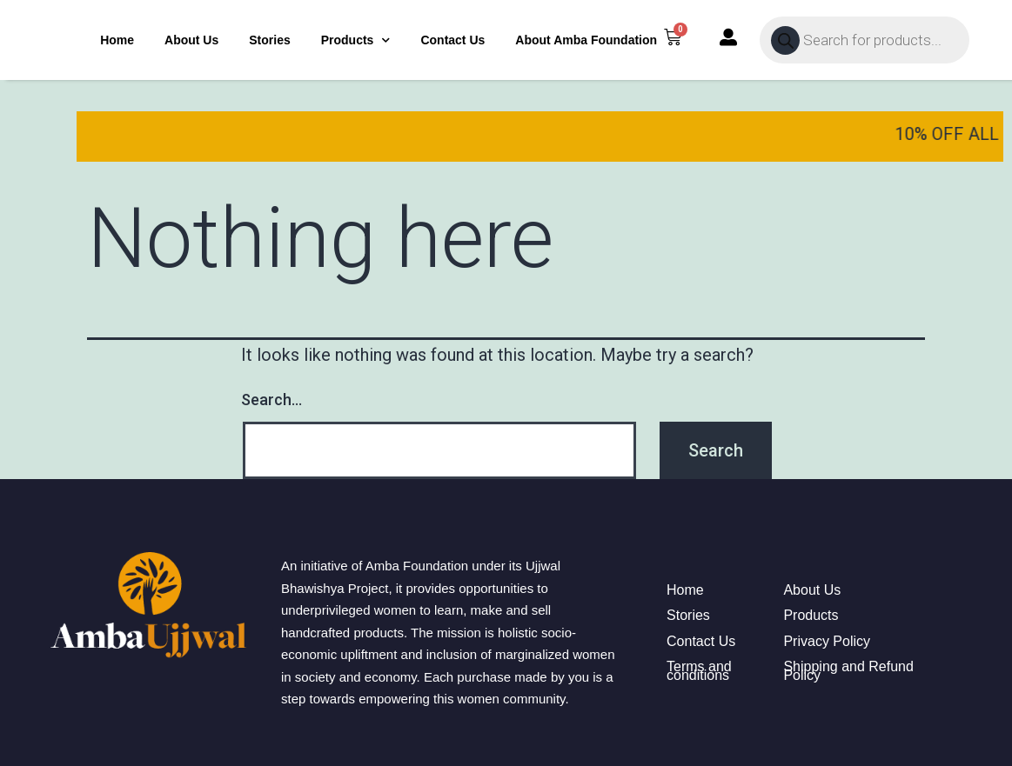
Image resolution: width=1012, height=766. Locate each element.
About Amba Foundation (586, 40)
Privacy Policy (826, 641)
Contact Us (452, 40)
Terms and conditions (699, 671)
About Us (191, 40)
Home (117, 40)
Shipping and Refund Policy (848, 671)
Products (356, 40)
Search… (271, 399)
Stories (269, 40)
